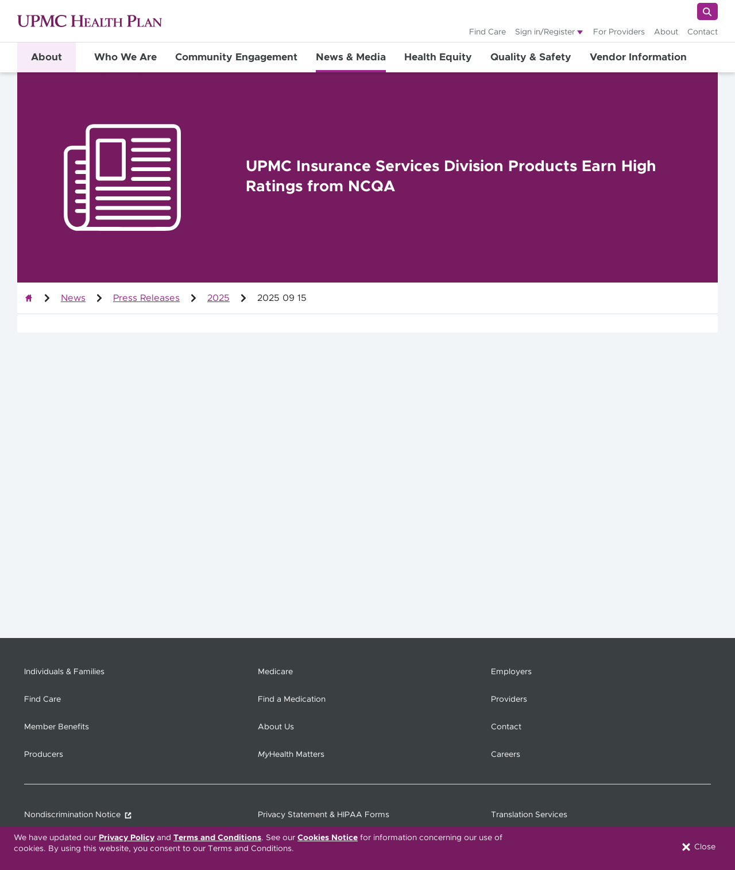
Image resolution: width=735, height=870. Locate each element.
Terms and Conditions (217, 838)
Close (697, 847)
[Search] (707, 11)
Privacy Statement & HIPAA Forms (323, 815)
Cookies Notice (327, 838)
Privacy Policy (126, 838)
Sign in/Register (545, 32)
